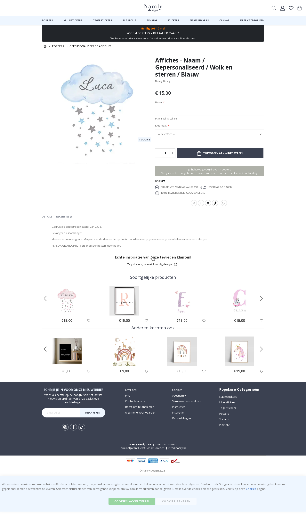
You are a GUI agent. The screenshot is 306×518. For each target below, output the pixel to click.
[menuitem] (47, 20)
